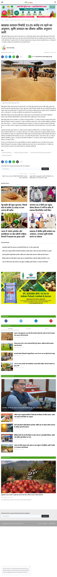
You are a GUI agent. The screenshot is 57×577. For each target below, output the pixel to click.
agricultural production (7, 155)
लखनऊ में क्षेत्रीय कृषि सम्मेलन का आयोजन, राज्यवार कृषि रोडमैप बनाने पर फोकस (42, 234)
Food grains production (7, 152)
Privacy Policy (52, 552)
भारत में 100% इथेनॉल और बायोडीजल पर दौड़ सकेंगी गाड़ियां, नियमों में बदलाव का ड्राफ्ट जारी (14, 234)
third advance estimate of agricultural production (40, 152)
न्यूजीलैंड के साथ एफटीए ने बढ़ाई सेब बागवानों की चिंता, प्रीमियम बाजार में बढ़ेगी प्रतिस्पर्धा (22, 524)
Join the (40, 56)
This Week (10, 328)
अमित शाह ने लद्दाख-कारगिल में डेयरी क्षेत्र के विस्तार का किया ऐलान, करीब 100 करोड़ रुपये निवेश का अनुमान (27, 251)
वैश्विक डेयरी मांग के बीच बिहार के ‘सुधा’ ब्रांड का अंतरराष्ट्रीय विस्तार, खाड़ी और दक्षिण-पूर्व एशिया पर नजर (26, 258)
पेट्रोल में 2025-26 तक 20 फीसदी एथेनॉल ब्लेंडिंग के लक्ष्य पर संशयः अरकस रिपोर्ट (14, 176)
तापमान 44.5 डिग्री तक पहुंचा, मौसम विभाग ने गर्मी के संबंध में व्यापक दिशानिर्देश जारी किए (41, 207)
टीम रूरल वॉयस (10, 48)
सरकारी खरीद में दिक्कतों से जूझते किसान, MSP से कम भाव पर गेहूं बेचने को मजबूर (34, 353)
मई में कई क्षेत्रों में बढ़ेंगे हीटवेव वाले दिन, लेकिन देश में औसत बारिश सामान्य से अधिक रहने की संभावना (25, 254)
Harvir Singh (16, 347)
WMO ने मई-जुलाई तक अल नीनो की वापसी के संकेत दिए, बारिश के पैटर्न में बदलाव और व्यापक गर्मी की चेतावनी (34, 334)
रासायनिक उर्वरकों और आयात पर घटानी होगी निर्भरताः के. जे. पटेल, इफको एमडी (20, 247)
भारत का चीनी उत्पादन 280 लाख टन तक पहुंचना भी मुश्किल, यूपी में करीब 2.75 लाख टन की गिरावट (25, 262)
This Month (28, 328)
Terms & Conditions (42, 552)
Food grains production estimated (21, 152)
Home (2, 20)
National (6, 20)
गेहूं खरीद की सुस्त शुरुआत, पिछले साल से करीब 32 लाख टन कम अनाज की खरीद (14, 207)
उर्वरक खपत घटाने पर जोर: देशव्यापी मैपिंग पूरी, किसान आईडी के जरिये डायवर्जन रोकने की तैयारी (34, 344)
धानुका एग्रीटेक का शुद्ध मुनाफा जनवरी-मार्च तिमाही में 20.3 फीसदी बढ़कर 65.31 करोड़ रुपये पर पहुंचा (42, 176)
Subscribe (45, 169)
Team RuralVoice (17, 337)
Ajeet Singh (16, 355)
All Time (46, 328)
